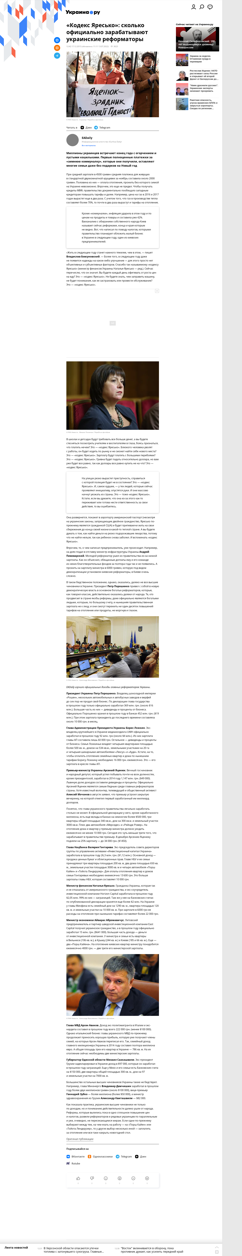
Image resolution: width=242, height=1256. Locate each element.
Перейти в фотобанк (95, 120)
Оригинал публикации (79, 1139)
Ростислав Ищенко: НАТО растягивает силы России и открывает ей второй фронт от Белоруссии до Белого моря (203, 74)
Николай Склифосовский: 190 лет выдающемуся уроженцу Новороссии (196, 44)
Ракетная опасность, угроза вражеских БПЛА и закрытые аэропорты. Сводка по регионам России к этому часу (203, 104)
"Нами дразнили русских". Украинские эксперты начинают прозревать (204, 88)
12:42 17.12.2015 (73, 46)
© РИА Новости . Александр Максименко (81, 680)
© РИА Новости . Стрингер (76, 120)
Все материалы (89, 145)
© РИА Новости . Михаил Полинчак (79, 432)
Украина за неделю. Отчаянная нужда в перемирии (200, 59)
